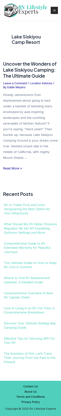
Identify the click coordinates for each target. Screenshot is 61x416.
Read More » (12, 168)
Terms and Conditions (30, 396)
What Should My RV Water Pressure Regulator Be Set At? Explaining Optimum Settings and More (30, 228)
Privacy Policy (30, 402)
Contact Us (30, 386)
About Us (30, 391)
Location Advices (41, 83)
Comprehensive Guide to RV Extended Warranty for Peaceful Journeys (27, 248)
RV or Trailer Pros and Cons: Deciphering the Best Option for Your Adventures (27, 209)
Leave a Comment (15, 83)
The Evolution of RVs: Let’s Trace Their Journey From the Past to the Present (29, 358)
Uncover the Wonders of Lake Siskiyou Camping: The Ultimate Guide (30, 70)
